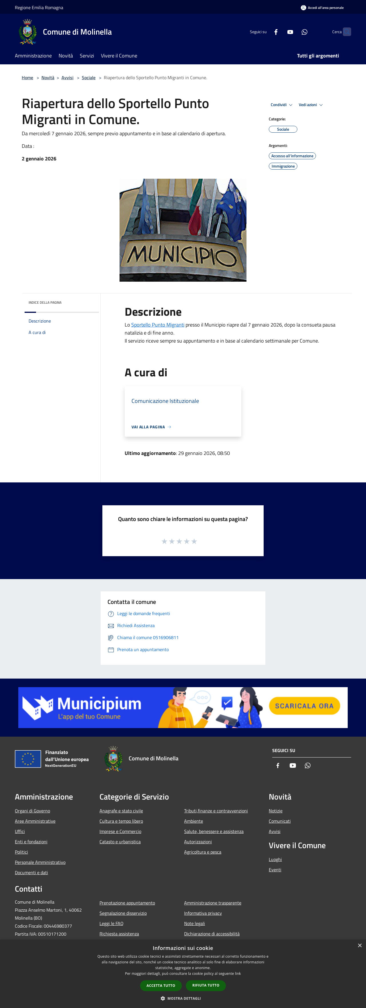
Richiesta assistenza (119, 933)
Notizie (276, 810)
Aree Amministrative (35, 821)
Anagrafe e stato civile (121, 810)
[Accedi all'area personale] (322, 7)
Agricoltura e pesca (202, 851)
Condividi (282, 105)
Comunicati (280, 821)
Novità (47, 77)
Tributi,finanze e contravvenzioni (216, 810)
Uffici (20, 831)
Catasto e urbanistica (120, 841)
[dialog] (183, 974)
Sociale (89, 77)
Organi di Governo (32, 810)
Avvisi (67, 77)
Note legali (194, 923)
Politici (21, 851)
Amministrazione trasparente (212, 902)
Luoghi (275, 859)
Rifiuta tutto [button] (206, 985)
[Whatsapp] (293, 31)
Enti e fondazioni (31, 841)
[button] (183, 998)
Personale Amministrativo (40, 862)
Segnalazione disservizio (123, 913)
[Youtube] (279, 31)
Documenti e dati (31, 872)
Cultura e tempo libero (121, 821)
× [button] (359, 946)
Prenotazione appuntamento (127, 902)
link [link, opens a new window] (238, 973)
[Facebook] (264, 31)
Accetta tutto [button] (161, 985)
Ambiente (193, 821)
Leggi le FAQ (112, 923)
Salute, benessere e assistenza (214, 831)
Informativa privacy (203, 913)
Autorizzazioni (198, 841)
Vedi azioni (312, 105)
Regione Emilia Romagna (39, 7)
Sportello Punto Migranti (157, 325)
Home (27, 77)
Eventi (275, 869)
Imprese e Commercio (120, 831)
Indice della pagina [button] (45, 302)
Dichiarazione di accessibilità (212, 933)
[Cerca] (344, 32)
